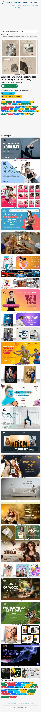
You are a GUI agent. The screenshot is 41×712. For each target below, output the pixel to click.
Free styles (35, 5)
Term (18, 703)
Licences (13, 703)
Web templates (10, 5)
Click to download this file (9, 86)
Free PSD (17, 8)
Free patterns (9, 8)
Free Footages (33, 2)
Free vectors (9, 2)
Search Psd (5, 31)
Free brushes (26, 5)
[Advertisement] (20, 19)
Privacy (22, 703)
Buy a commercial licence (8, 93)
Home (2, 34)
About (27, 703)
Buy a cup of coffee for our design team (12, 96)
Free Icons (18, 5)
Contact (32, 703)
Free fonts (25, 2)
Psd (7, 34)
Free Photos (17, 2)
